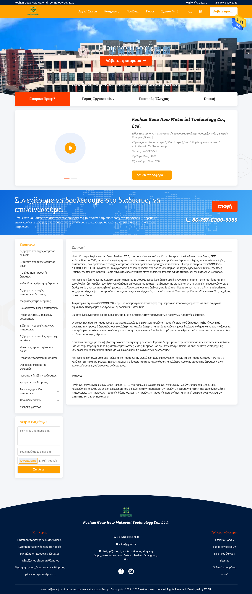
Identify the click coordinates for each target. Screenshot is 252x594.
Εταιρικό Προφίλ (42, 99)
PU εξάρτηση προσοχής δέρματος (33, 274)
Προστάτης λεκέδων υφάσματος (38, 375)
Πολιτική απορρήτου (224, 567)
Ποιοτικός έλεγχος (154, 99)
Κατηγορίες (111, 11)
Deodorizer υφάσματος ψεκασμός (33, 366)
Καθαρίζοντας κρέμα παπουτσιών (39, 307)
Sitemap (224, 560)
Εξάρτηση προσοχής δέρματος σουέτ (37, 263)
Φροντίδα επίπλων (30, 400)
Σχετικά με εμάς (172, 11)
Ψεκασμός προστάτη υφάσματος (38, 357)
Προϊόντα (132, 11)
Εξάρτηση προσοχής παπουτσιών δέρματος (33, 292)
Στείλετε (38, 469)
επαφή (209, 99)
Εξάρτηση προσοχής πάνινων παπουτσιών (37, 327)
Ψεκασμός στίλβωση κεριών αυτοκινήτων (36, 316)
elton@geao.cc (197, 2)
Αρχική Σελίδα (87, 11)
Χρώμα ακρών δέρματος (34, 382)
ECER (207, 589)
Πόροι (150, 11)
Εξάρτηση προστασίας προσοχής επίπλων (39, 338)
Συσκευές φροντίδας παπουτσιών (31, 391)
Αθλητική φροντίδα (30, 406)
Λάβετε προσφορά (225, 11)
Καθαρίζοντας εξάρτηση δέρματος (39, 283)
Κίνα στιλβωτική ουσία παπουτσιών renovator (67, 589)
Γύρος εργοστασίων (98, 99)
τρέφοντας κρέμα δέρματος (35, 301)
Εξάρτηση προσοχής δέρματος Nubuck (37, 253)
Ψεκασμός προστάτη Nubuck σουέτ (36, 349)
